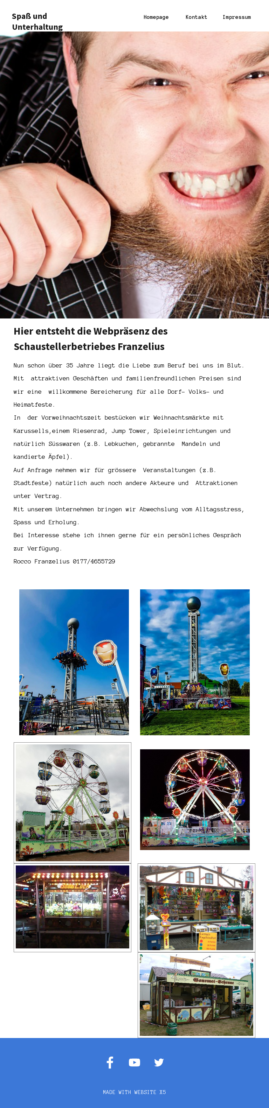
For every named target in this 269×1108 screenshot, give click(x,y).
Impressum (237, 17)
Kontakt (197, 17)
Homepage (156, 17)
